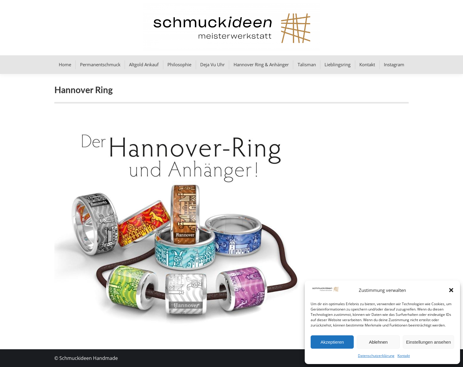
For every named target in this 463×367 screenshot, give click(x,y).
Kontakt (403, 355)
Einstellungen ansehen (428, 342)
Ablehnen (378, 342)
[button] (451, 290)
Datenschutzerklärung (376, 355)
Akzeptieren (332, 342)
